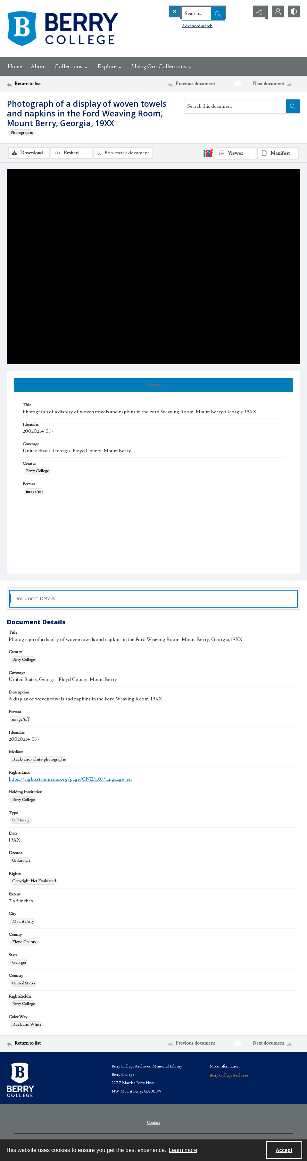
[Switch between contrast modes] (293, 12)
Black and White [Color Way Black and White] (26, 1025)
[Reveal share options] (258, 12)
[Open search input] (241, 12)
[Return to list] (46, 84)
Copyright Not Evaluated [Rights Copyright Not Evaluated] (34, 881)
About (38, 66)
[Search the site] (195, 12)
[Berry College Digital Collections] (62, 28)
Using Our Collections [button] (162, 66)
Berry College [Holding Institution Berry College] (23, 800)
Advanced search (184, 24)
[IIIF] (208, 153)
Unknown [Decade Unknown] (21, 861)
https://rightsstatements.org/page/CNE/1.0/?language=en (70, 780)
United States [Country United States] (23, 984)
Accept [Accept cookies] (284, 1150)
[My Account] (275, 12)
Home (15, 66)
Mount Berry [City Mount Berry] (23, 922)
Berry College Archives (228, 1076)
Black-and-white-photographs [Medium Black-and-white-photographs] (39, 760)
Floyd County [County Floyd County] (24, 942)
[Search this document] (235, 106)
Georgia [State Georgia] (19, 963)
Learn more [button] (183, 1150)
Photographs (21, 132)
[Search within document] (293, 106)
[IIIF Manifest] (278, 153)
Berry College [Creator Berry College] (37, 471)
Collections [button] (72, 66)
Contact (153, 1123)
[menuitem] (153, 1123)
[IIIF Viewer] (235, 153)
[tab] (153, 385)
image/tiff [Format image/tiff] (34, 492)
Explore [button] (111, 66)
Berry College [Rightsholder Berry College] (23, 1004)
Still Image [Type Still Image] (21, 820)
